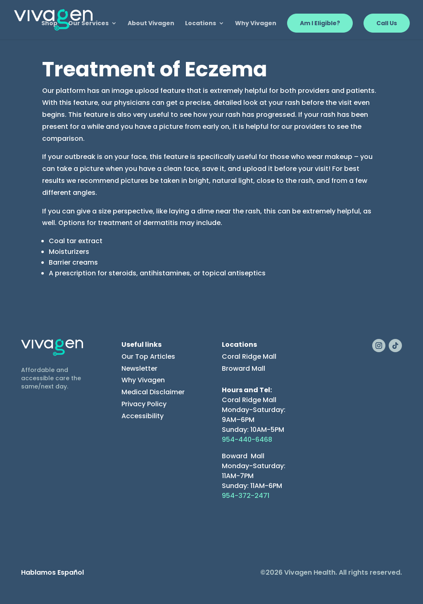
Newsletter (139, 368)
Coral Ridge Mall (249, 356)
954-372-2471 (245, 495)
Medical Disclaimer (153, 392)
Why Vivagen (255, 23)
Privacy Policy (143, 404)
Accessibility (142, 416)
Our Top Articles (148, 356)
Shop (49, 23)
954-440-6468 (247, 439)
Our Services (88, 23)
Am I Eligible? (320, 23)
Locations (200, 23)
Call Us (386, 23)
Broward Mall (243, 368)
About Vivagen (151, 23)
